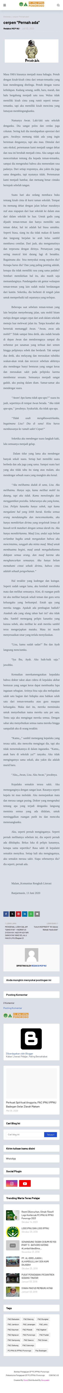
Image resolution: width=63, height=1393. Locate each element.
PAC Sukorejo (28, 1345)
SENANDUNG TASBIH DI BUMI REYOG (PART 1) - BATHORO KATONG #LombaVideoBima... (39, 1245)
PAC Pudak (44, 1335)
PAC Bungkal (43, 1319)
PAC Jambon (13, 1324)
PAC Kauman (13, 1329)
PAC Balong (28, 1319)
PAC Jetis (43, 1324)
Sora (26, 1380)
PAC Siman (42, 1340)
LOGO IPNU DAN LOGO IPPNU (35, 1228)
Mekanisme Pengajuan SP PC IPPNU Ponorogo (25, 1375)
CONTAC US (54, 1375)
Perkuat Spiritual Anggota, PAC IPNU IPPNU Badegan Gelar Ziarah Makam (31, 1104)
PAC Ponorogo (29, 1335)
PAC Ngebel (41, 1329)
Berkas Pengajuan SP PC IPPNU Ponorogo (31, 1371)
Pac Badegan (41, 1350)
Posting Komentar (12, 1008)
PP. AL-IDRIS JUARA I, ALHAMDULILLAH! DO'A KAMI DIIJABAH (35, 1261)
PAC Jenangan (29, 1324)
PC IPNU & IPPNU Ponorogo (19, 1350)
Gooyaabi (45, 1380)
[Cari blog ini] (25, 1134)
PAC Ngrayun (13, 1335)
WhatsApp (11, 1158)
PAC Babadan (13, 1319)
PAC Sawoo (29, 1340)
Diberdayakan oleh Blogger (31, 1052)
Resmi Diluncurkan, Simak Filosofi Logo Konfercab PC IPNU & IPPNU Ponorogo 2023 (38, 1215)
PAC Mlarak (27, 1329)
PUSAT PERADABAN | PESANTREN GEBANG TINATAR (38, 1276)
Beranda (7, 16)
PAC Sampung (14, 1340)
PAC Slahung (13, 1345)
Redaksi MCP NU (11, 28)
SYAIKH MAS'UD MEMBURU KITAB (37, 1288)
